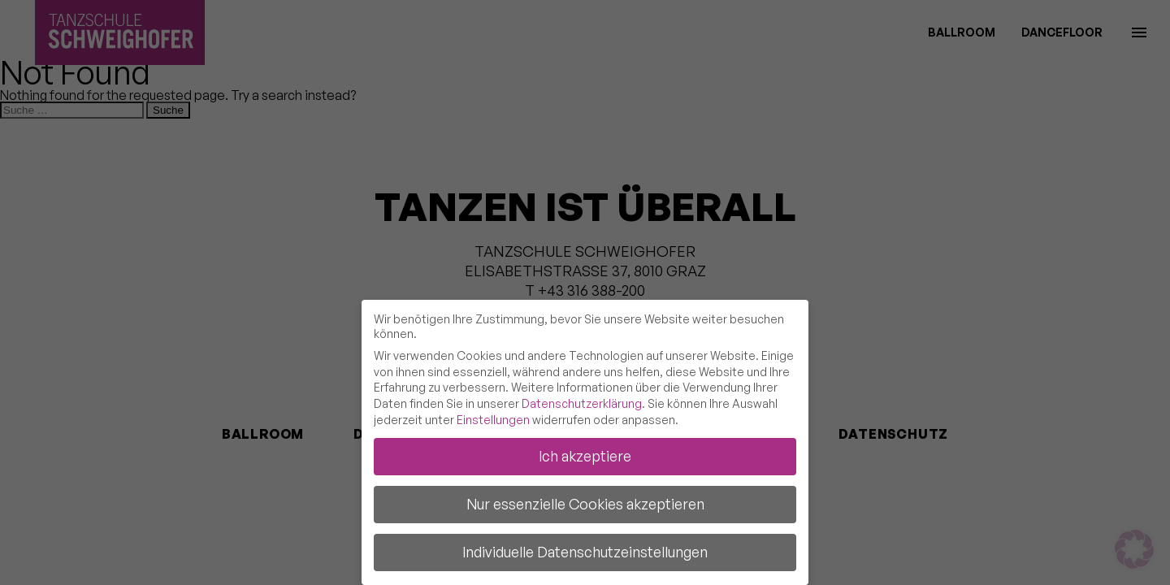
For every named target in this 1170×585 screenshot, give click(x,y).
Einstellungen (493, 420)
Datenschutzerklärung (582, 403)
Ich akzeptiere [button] (585, 456)
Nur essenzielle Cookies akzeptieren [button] (585, 504)
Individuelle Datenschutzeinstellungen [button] (585, 552)
